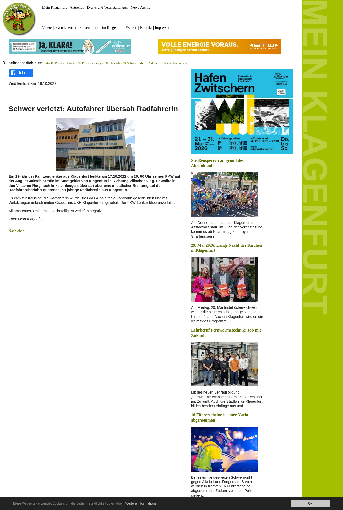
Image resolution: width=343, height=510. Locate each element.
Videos (47, 28)
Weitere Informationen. (142, 503)
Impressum (163, 28)
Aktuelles (77, 7)
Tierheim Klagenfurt (108, 28)
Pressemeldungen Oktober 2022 (102, 63)
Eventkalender (66, 28)
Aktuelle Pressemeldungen (60, 63)
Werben (131, 28)
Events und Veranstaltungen (107, 7)
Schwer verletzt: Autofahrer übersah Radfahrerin (157, 63)
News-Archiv (140, 7)
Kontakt (146, 28)
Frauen (84, 28)
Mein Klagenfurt (54, 7)
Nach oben (16, 231)
